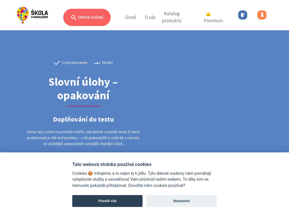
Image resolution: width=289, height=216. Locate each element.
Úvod (130, 17)
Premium (213, 18)
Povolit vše (107, 201)
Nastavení (181, 201)
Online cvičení (87, 17)
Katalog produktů (171, 17)
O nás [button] (150, 17)
